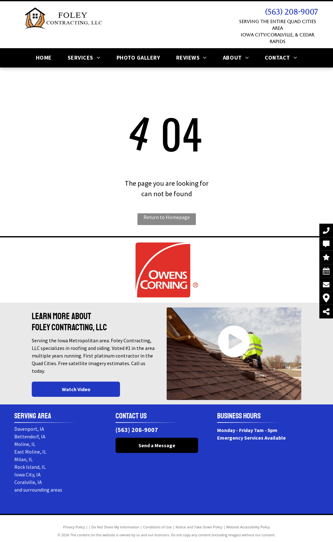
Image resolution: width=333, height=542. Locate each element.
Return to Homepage (166, 217)
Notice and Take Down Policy (199, 527)
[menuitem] (44, 57)
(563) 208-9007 (291, 12)
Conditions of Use (157, 527)
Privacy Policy (74, 527)
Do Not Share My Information (115, 527)
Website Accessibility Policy (248, 527)
